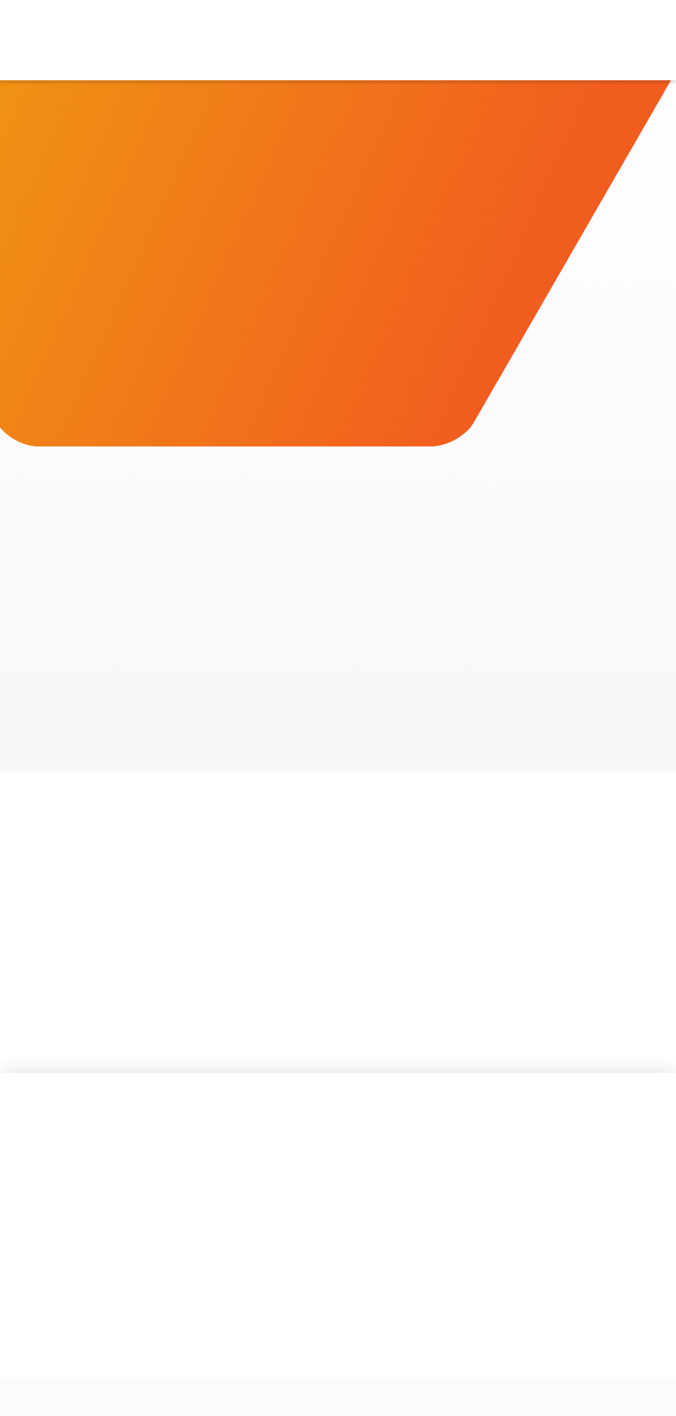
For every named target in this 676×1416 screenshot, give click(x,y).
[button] (249, 40)
